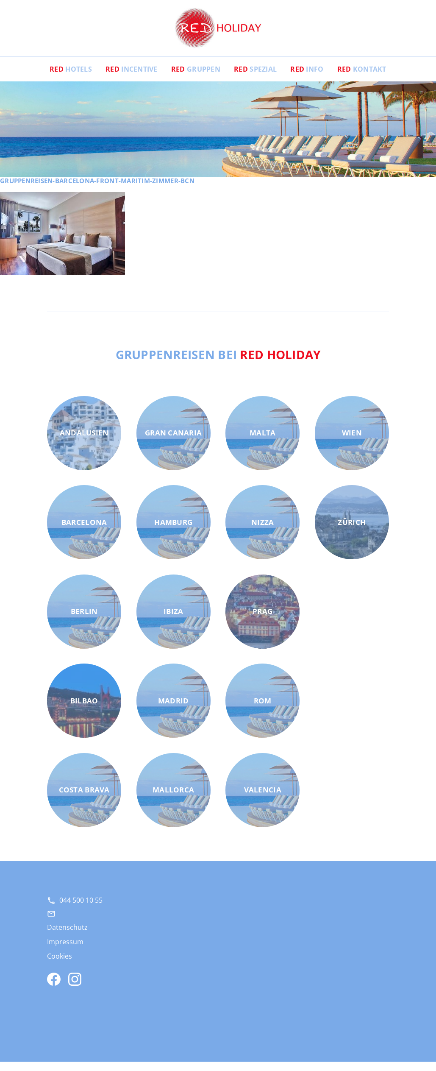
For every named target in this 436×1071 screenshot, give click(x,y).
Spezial (255, 78)
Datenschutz (67, 936)
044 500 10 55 (81, 909)
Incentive (132, 78)
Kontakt (361, 78)
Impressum (65, 951)
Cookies (59, 965)
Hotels (71, 78)
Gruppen (195, 78)
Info (306, 78)
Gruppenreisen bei (218, 363)
